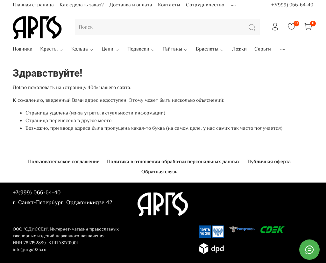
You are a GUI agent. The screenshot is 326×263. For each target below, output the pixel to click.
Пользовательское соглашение (63, 162)
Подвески (141, 49)
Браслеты (210, 49)
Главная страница (33, 5)
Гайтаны (175, 49)
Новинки (22, 49)
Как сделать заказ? (82, 5)
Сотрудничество (205, 5)
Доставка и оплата (131, 5)
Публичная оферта (269, 162)
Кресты (52, 49)
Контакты (169, 5)
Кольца (82, 49)
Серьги (262, 49)
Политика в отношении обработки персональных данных (173, 162)
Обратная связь (159, 172)
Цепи (110, 49)
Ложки (239, 49)
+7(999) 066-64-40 (292, 5)
